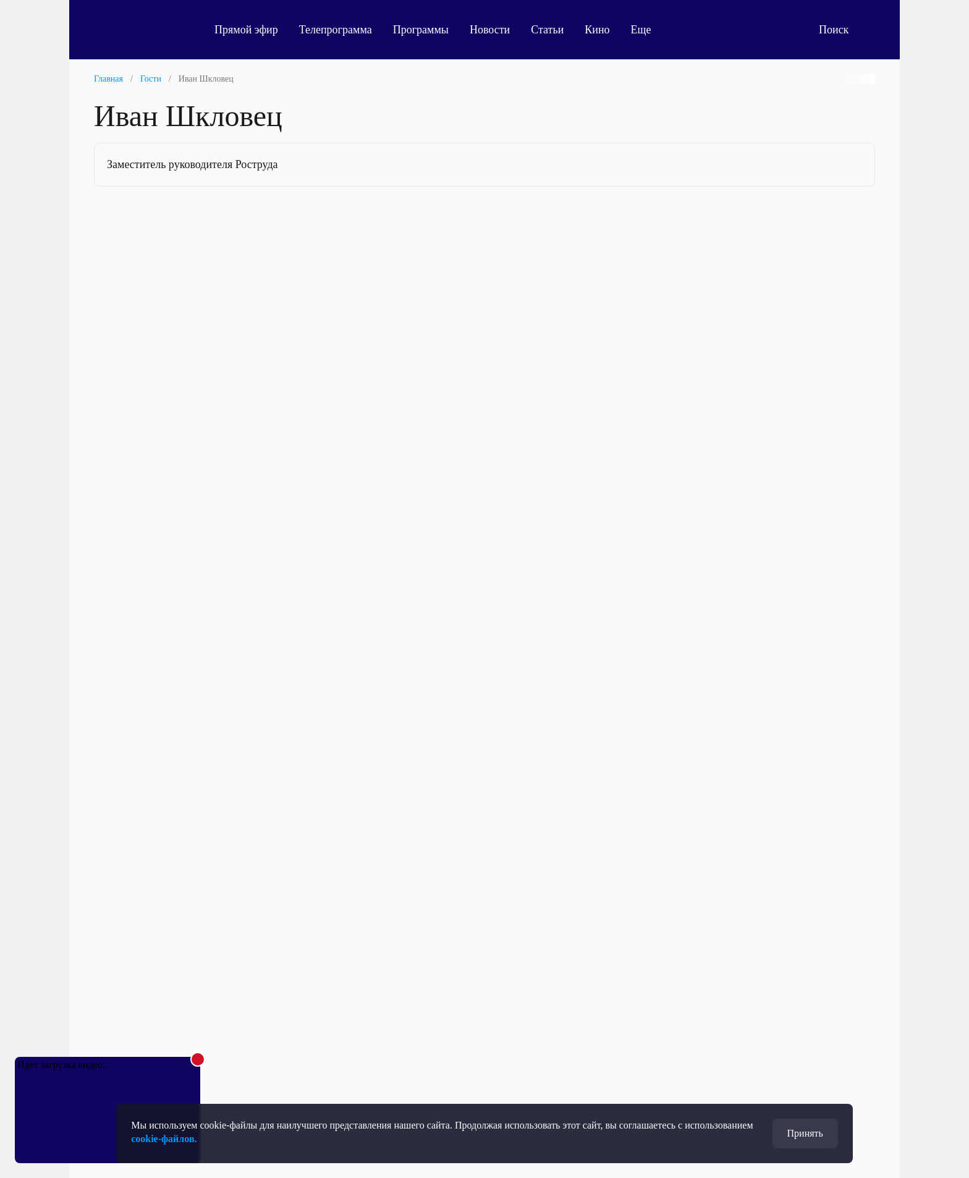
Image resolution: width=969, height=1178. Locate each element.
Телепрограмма (335, 29)
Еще (648, 29)
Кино (597, 29)
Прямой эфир (246, 29)
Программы (421, 29)
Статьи (547, 29)
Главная (108, 78)
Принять (805, 1133)
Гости (150, 78)
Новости (490, 29)
